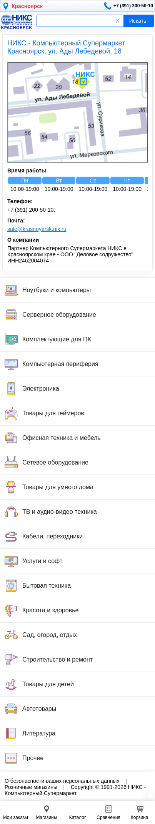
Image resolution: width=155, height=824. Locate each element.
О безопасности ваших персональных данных (62, 781)
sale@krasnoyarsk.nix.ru (37, 229)
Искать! (138, 21)
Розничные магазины (31, 787)
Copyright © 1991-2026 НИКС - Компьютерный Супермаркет (75, 790)
